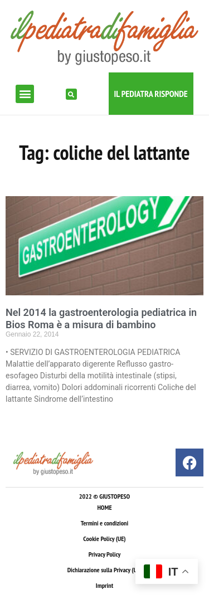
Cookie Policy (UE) (104, 538)
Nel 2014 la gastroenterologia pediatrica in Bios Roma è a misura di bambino (101, 318)
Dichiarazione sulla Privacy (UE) (104, 570)
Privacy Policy (104, 554)
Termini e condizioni (104, 523)
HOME (104, 507)
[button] (25, 94)
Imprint (104, 585)
